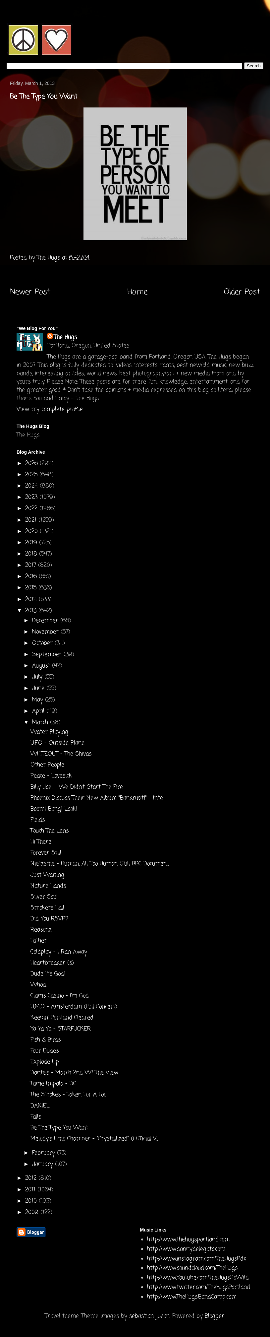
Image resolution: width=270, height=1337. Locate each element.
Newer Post (30, 292)
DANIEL (39, 1106)
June (39, 688)
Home (137, 292)
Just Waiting (47, 875)
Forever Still (45, 853)
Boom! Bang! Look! (54, 809)
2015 (31, 588)
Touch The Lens (49, 831)
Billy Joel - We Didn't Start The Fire (76, 787)
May (38, 700)
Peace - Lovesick (51, 776)
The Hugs (65, 337)
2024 (32, 486)
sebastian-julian (149, 1316)
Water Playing (49, 732)
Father (38, 941)
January (43, 1164)
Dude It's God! (48, 974)
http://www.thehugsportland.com (188, 1240)
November (46, 632)
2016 (32, 576)
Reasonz (40, 930)
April (39, 711)
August (42, 666)
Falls (35, 1117)
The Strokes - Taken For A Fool (69, 1095)
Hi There (40, 842)
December (46, 621)
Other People (47, 765)
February (44, 1153)
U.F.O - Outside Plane (57, 743)
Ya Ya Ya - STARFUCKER (60, 1029)
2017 (31, 565)
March (41, 722)
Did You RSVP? (49, 919)
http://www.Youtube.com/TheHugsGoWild (198, 1278)
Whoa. (38, 985)
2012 (31, 1178)
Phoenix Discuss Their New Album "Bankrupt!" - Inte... (97, 798)
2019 (32, 543)
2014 (32, 599)
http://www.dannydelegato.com (186, 1249)
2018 (32, 554)
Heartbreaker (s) (52, 963)
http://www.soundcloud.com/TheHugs (192, 1268)
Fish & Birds (45, 1040)
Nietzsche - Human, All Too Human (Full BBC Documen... (99, 864)
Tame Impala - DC (53, 1084)
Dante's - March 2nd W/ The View (74, 1073)
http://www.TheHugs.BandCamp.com (192, 1297)
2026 (32, 463)
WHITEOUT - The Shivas (60, 754)
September (48, 654)
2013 (31, 611)
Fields (37, 820)
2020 (32, 531)
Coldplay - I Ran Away (58, 952)
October (43, 643)
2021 (31, 520)
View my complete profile (50, 409)
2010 (32, 1201)
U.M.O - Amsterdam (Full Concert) (73, 1007)
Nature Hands (48, 886)
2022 (32, 508)
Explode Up (44, 1062)
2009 (32, 1212)
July (38, 677)
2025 (32, 475)
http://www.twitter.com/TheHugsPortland (198, 1287)
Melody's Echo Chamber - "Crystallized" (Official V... (94, 1139)
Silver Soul (44, 897)
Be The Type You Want (59, 1128)
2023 (32, 497)
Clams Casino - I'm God (59, 996)
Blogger (214, 1316)
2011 (31, 1190)
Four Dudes (44, 1051)
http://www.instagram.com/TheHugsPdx (196, 1259)
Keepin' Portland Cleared (61, 1018)
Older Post (242, 292)
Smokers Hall (47, 908)
